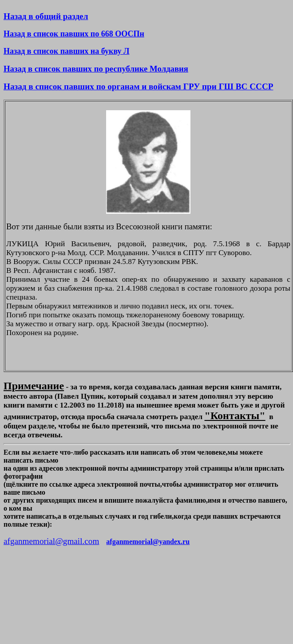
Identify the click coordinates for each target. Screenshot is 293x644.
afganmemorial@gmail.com (51, 541)
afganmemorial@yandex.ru (148, 541)
